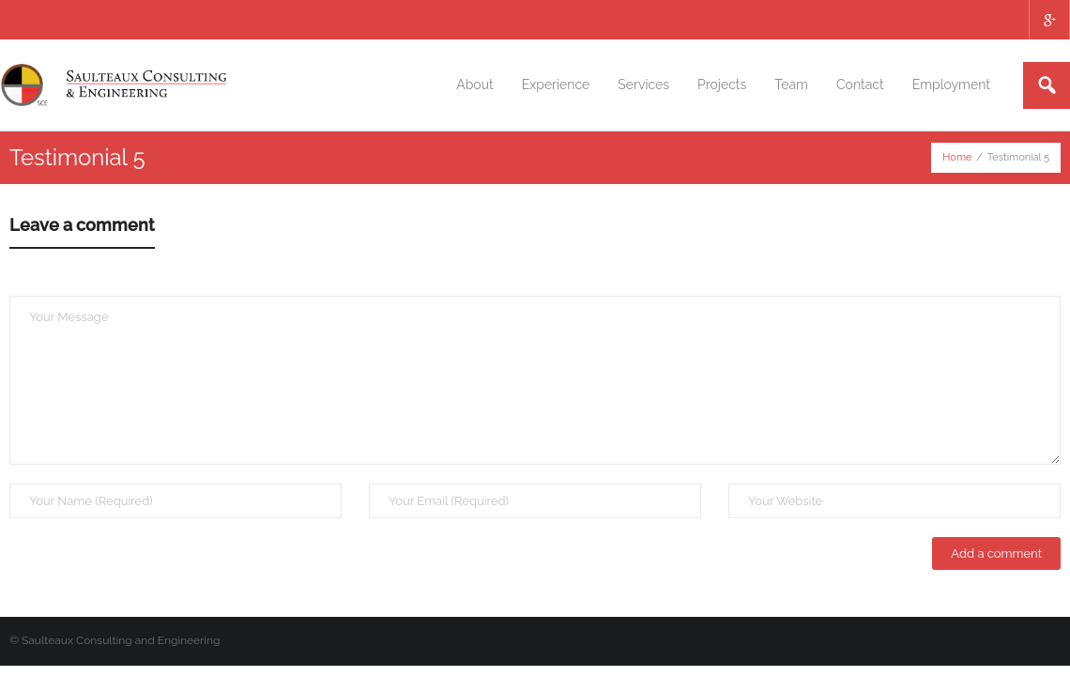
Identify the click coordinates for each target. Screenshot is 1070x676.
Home (956, 157)
